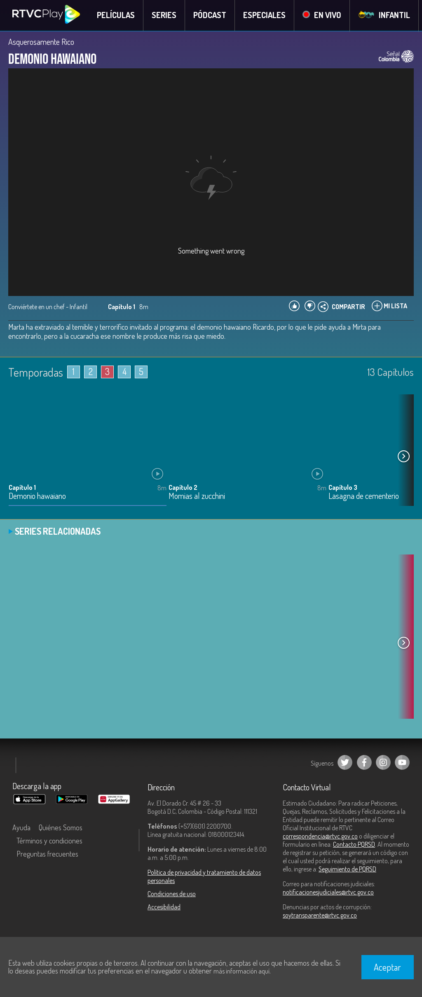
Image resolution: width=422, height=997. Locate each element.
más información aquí (241, 971)
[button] (403, 457)
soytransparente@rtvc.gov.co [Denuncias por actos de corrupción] (320, 915)
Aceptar (387, 967)
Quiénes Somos (60, 827)
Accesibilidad (164, 907)
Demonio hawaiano (37, 496)
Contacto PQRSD (354, 845)
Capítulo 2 (183, 488)
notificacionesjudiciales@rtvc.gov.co (328, 892)
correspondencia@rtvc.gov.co (320, 836)
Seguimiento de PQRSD (347, 869)
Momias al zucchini (197, 496)
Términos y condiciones (49, 841)
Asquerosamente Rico (41, 42)
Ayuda (21, 827)
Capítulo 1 (22, 488)
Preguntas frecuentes (47, 854)
